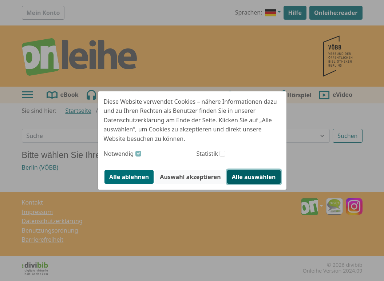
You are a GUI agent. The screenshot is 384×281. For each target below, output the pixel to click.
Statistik (207, 154)
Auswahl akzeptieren (190, 177)
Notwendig (119, 154)
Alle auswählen (254, 177)
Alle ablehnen (129, 177)
